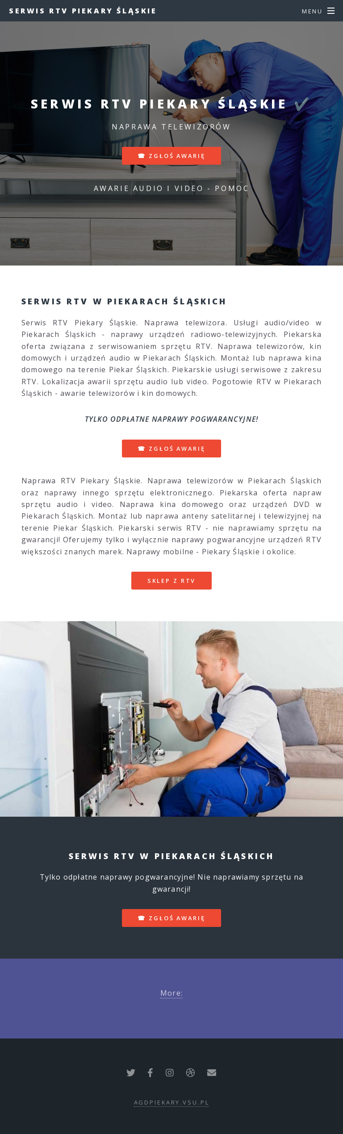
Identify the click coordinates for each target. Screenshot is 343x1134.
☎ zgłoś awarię (171, 156)
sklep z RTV (171, 581)
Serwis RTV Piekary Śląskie (83, 11)
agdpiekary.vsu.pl (171, 1102)
